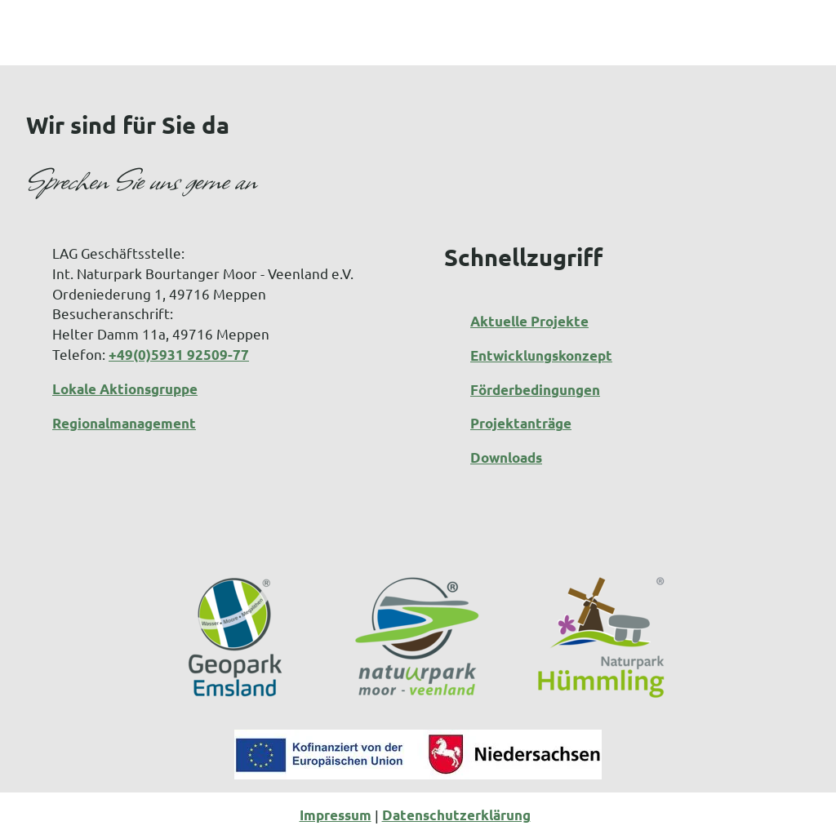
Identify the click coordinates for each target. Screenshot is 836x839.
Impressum (335, 814)
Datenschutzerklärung (456, 814)
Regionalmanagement (124, 422)
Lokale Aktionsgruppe (125, 388)
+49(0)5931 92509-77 (179, 354)
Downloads (506, 457)
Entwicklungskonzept (541, 355)
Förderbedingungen (535, 388)
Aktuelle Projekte (529, 321)
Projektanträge (520, 423)
